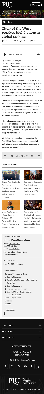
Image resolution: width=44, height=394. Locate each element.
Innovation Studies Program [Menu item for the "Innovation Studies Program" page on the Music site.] (17, 289)
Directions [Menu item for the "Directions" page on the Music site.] (9, 301)
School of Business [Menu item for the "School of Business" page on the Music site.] (14, 277)
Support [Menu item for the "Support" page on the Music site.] (8, 304)
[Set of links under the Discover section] (39, 325)
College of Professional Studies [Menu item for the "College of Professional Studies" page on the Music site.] (16, 274)
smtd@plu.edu (14, 248)
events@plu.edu (28, 360)
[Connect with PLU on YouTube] (25, 366)
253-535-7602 (14, 244)
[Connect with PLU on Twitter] (11, 366)
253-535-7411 (15, 360)
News (8, 15)
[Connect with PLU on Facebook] (5, 366)
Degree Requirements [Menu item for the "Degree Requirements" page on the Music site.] (13, 298)
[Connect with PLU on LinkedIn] (32, 366)
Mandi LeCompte (17, 41)
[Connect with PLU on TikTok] (38, 366)
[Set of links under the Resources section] (39, 337)
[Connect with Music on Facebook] (4, 314)
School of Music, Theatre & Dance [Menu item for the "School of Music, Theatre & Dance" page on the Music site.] (19, 292)
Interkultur (17, 75)
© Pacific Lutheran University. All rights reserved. (22, 389)
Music (3, 15)
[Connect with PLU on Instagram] (18, 366)
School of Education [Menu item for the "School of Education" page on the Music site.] (14, 286)
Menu (36, 5)
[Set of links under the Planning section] (39, 331)
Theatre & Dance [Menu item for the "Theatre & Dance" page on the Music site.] (14, 295)
